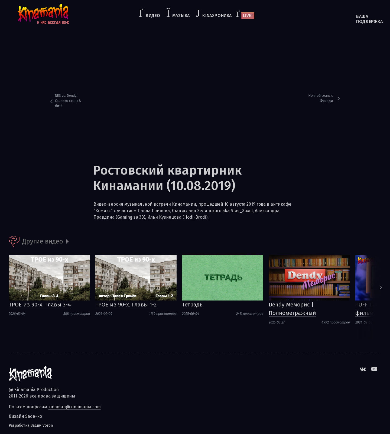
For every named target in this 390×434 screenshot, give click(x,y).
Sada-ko (33, 416)
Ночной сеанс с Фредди (320, 98)
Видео (153, 15)
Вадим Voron (41, 425)
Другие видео (42, 241)
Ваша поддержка (356, 19)
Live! (248, 15)
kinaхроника (217, 15)
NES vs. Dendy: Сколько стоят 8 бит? (68, 101)
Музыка (181, 15)
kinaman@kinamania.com (74, 406)
